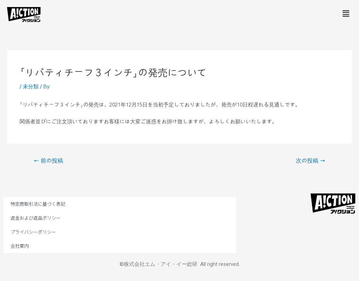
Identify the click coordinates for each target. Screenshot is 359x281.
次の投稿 (310, 161)
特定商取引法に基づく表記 (38, 203)
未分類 (31, 86)
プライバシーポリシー (33, 231)
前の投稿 (48, 161)
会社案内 (20, 245)
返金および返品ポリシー (36, 217)
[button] (346, 13)
